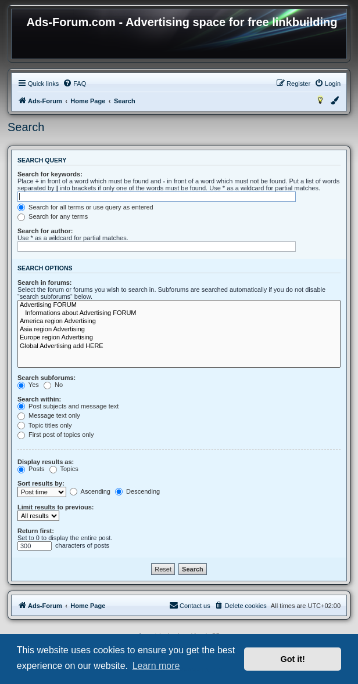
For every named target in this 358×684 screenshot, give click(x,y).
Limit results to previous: (55, 507)
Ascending (90, 491)
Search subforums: (46, 377)
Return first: (35, 530)
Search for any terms (52, 216)
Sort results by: (41, 483)
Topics (63, 468)
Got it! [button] (293, 659)
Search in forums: (44, 282)
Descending (137, 491)
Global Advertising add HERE (179, 346)
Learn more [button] (156, 666)
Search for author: (45, 230)
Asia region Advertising (179, 329)
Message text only (48, 415)
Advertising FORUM (179, 305)
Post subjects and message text (68, 406)
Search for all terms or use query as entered (85, 207)
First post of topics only (55, 434)
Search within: (39, 399)
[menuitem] (74, 84)
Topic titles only (44, 425)
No (53, 384)
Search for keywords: (50, 174)
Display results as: (45, 461)
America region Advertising (179, 321)
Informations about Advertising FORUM (179, 313)
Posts (31, 468)
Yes (28, 384)
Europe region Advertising (179, 338)
